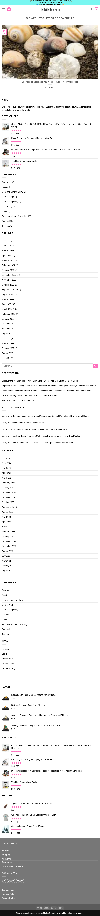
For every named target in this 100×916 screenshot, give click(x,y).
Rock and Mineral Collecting (14, 216)
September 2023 (9, 290)
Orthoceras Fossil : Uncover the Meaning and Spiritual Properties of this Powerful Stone (49, 416)
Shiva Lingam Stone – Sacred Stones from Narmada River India (38, 429)
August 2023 (7, 294)
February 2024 (8, 265)
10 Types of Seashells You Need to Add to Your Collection (50, 82)
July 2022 (6, 338)
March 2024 (7, 260)
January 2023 (8, 319)
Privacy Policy (9, 894)
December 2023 (9, 275)
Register (5, 649)
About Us (6, 859)
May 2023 (6, 299)
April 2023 (6, 304)
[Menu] (3, 9)
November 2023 (9, 280)
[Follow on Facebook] (4, 881)
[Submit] (95, 366)
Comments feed (9, 663)
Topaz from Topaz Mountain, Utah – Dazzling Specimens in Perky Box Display (45, 436)
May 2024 (6, 250)
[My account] (91, 9)
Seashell (6, 221)
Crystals (5, 182)
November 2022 (9, 329)
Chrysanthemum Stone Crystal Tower (27, 423)
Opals (4, 211)
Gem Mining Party (10, 202)
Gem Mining (7, 197)
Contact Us (7, 862)
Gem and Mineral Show (12, 192)
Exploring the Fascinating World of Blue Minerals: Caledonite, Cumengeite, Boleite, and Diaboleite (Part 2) (49, 386)
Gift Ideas (6, 206)
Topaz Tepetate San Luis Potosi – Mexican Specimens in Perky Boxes (41, 443)
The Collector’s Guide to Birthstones (18, 400)
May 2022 (6, 343)
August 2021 (7, 353)
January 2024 (8, 270)
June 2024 (6, 246)
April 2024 (6, 255)
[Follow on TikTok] (13, 881)
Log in (4, 654)
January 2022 (8, 348)
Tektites (5, 226)
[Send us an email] (18, 881)
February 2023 (8, 314)
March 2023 (7, 309)
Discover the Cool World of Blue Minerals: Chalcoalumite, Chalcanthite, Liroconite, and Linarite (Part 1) (47, 391)
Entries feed (7, 659)
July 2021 (6, 358)
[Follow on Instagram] (9, 881)
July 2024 (6, 241)
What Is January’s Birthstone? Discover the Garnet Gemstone (29, 395)
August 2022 (7, 334)
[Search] (9, 9)
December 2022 (9, 324)
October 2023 (8, 285)
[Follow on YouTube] (22, 881)
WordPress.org (8, 668)
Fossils (5, 187)
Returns (5, 850)
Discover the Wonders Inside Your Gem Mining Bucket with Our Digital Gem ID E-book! (40, 381)
